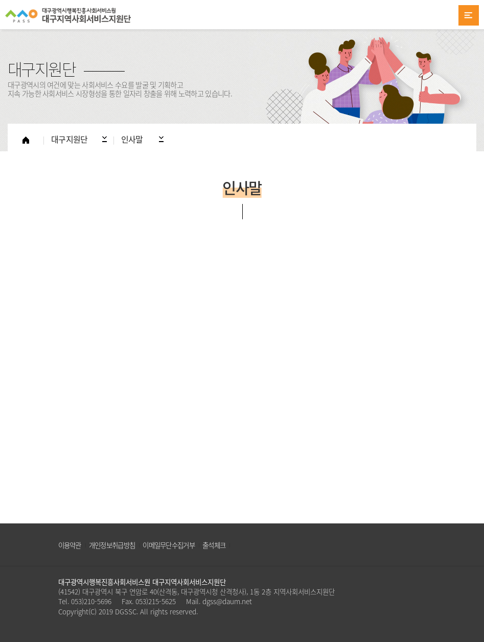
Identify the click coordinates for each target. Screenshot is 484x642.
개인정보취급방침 (112, 545)
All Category (468, 15)
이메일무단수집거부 (169, 545)
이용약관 (69, 545)
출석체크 (213, 545)
